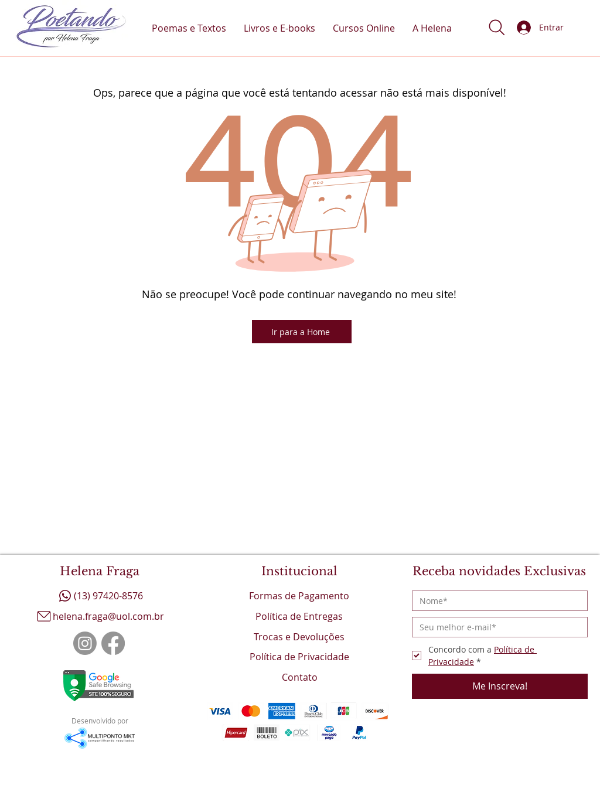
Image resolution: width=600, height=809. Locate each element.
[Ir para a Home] (302, 331)
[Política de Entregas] (299, 616)
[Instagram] (85, 643)
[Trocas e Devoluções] (299, 636)
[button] (497, 27)
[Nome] (496, 600)
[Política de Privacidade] (299, 656)
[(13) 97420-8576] (99, 595)
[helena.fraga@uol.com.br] (99, 616)
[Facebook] (113, 643)
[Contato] (300, 677)
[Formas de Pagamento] (299, 595)
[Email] (496, 627)
